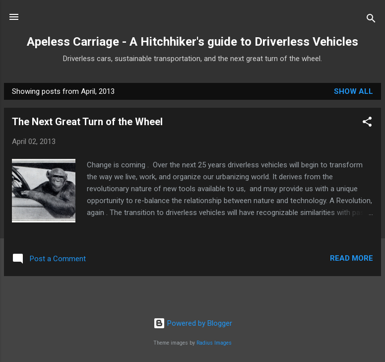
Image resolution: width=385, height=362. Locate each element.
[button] (367, 123)
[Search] (371, 20)
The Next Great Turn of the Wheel (87, 122)
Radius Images (214, 343)
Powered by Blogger (192, 323)
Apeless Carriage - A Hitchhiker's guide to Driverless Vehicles (192, 42)
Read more (351, 258)
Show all (353, 91)
